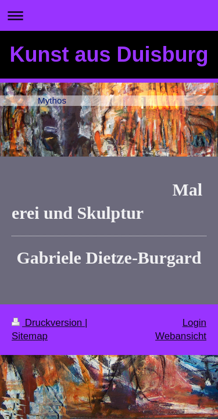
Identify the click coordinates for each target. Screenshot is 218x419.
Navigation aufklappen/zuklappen (109, 15)
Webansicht (180, 336)
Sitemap (30, 336)
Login (194, 322)
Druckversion (48, 322)
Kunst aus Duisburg (108, 54)
